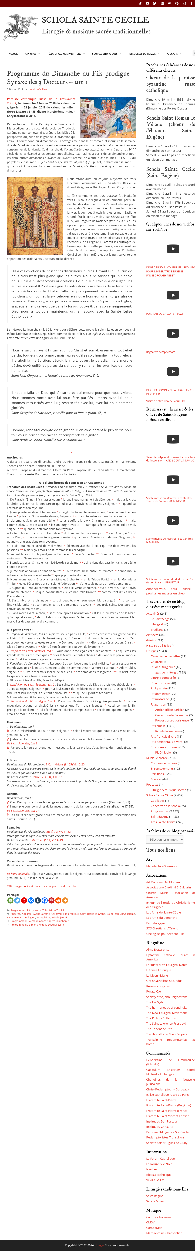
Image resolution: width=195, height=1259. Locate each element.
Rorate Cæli (154, 991)
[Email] (10, 900)
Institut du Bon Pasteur (161, 1121)
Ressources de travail (144, 54)
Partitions (157, 774)
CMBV (150, 1222)
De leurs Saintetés (18, 874)
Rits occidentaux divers (166, 742)
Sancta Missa (155, 1201)
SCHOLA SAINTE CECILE (95, 20)
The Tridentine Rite (159, 1029)
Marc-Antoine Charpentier (164, 1233)
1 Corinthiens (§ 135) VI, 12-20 (65, 764)
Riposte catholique (159, 1175)
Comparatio (154, 1228)
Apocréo (15, 913)
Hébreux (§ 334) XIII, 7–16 (48, 777)
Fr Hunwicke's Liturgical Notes (166, 965)
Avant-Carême (41, 913)
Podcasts (174, 54)
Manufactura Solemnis (161, 866)
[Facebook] (45, 900)
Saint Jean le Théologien (21, 917)
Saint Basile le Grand (92, 913)
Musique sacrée (157, 758)
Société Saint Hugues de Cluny (166, 1143)
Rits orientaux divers (165, 747)
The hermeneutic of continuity (166, 1007)
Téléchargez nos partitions (66, 54)
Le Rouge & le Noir (159, 1164)
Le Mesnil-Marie (157, 975)
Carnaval (56, 913)
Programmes (18, 910)
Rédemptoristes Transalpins (165, 1137)
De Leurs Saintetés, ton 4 (22, 811)
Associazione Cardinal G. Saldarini (168, 887)
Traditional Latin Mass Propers (166, 1034)
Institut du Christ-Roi (160, 1127)
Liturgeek (157, 624)
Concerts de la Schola (165, 806)
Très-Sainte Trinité (53, 910)
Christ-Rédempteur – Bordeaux (167, 1089)
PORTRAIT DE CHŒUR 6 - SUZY (164, 313)
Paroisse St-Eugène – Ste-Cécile (167, 1132)
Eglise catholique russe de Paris (167, 1095)
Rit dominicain (160, 694)
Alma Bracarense (158, 949)
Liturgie (151, 651)
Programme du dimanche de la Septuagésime (38, 924)
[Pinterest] (51, 900)
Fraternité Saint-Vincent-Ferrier (167, 1116)
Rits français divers (163, 736)
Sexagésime (44, 917)
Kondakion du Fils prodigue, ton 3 (33, 701)
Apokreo (27, 913)
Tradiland (157, 630)
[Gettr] (24, 900)
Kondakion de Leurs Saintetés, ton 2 (32, 684)
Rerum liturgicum (158, 986)
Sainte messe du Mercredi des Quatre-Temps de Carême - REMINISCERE (169, 499)
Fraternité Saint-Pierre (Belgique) (168, 1105)
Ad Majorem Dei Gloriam (163, 882)
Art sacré (152, 635)
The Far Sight (155, 1002)
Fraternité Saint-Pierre (161, 1100)
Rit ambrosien (160, 683)
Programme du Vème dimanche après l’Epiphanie (40, 921)
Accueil (13, 53)
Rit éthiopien (164, 752)
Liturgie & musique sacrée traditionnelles (96, 31)
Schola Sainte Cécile (159, 795)
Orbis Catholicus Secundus (164, 981)
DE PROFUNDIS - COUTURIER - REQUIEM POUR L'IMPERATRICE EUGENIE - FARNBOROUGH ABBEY (170, 271)
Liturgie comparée (163, 678)
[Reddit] (58, 900)
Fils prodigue (71, 913)
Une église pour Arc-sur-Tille (165, 934)
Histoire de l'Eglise (158, 646)
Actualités (153, 613)
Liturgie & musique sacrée (168, 790)
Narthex (151, 1169)
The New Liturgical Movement (166, 1013)
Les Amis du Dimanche (161, 918)
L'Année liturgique (158, 970)
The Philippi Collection (161, 1018)
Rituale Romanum (167, 731)
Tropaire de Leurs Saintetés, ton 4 (32, 651)
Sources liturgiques (107, 54)
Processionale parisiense (172, 720)
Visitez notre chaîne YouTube (166, 401)
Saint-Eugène (160, 817)
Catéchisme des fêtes (165, 656)
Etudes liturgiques (163, 667)
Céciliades (157, 801)
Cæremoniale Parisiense (172, 715)
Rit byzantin (34, 910)
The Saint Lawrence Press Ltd (166, 1023)
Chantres (157, 662)
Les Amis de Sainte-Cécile (163, 912)
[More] (65, 900)
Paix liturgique (156, 923)
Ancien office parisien (169, 710)
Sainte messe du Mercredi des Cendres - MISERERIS (170, 540)
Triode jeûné (59, 917)
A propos (32, 54)
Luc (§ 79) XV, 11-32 (58, 832)
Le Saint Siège (160, 619)
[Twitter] (17, 900)
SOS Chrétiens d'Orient (162, 928)
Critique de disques (164, 763)
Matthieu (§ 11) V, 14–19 (47, 840)
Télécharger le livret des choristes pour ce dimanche (41, 886)
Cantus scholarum (158, 1217)
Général (151, 640)
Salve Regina (154, 1196)
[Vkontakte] (31, 900)
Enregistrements (162, 769)
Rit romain (158, 726)
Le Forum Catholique (160, 1159)
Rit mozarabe (160, 699)
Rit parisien (158, 704)
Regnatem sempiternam (160, 352)
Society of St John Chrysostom (166, 997)
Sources (156, 779)
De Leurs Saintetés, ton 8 (22, 743)
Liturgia (99, 1245)
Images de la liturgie (164, 672)
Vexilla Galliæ (155, 1180)
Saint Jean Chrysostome (121, 913)
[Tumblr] (38, 900)
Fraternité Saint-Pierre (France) (167, 1111)
